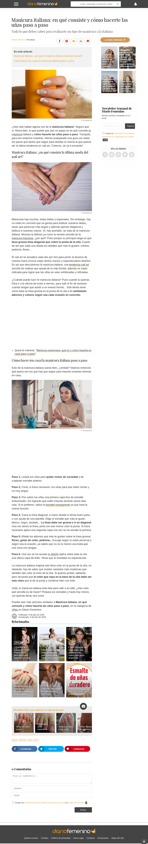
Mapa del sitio (117, 838)
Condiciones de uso (56, 803)
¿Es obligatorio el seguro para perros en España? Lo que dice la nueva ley (109, 84)
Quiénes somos (31, 838)
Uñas (15, 609)
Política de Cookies (76, 803)
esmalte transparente (58, 504)
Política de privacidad (60, 838)
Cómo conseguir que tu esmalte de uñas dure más (77, 691)
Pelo (30, 740)
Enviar (83, 810)
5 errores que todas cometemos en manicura (51, 691)
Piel (36, 740)
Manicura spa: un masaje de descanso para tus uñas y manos (23, 690)
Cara (15, 740)
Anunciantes (103, 838)
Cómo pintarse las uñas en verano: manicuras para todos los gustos (50, 654)
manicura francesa (22, 238)
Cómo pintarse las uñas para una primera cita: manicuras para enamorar (77, 652)
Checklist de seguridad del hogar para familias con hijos (128, 86)
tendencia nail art (79, 264)
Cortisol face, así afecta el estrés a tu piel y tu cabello (108, 60)
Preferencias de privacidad (35, 803)
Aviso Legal (78, 838)
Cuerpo (22, 740)
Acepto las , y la (50, 803)
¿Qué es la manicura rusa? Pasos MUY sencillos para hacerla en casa (22, 652)
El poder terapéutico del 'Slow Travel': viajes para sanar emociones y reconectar (128, 58)
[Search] (117, 4)
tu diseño (53, 554)
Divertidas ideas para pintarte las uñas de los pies (38, 710)
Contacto (91, 838)
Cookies (44, 838)
